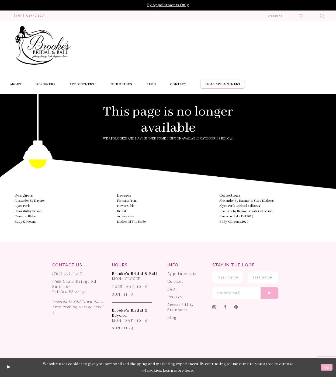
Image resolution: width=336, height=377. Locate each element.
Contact (175, 282)
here (189, 370)
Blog (172, 318)
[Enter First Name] (227, 278)
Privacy (175, 297)
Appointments (182, 274)
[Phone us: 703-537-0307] (31, 16)
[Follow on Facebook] (225, 308)
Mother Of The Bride (131, 222)
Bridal (121, 212)
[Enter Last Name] (263, 278)
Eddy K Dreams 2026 (233, 222)
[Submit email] (269, 293)
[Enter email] (245, 293)
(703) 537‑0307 (67, 274)
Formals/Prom (127, 201)
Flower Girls (125, 206)
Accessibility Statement (180, 308)
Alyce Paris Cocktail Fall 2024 (239, 206)
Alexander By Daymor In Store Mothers (246, 201)
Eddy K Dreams (25, 222)
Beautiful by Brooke (28, 212)
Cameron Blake (25, 217)
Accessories (125, 217)
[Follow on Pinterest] (236, 308)
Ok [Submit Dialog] (327, 367)
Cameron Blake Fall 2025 (236, 217)
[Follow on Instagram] (214, 308)
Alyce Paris (22, 206)
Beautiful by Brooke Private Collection (245, 212)
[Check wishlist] (301, 16)
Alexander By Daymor (30, 201)
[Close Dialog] (8, 367)
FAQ (171, 289)
